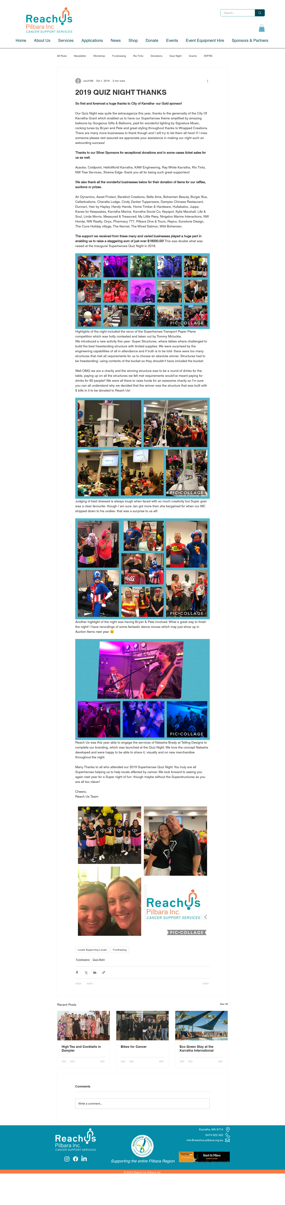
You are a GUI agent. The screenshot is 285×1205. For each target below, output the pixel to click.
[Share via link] (103, 972)
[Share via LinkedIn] (95, 972)
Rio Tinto (138, 55)
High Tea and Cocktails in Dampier (81, 1048)
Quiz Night (176, 55)
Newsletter (80, 55)
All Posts (62, 55)
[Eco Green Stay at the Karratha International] (201, 1025)
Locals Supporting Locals (92, 949)
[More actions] (207, 81)
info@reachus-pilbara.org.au (204, 1140)
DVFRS (208, 55)
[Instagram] (67, 1159)
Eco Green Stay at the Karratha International (197, 1048)
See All (224, 1003)
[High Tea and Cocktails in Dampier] (83, 1025)
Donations (156, 55)
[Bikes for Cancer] (142, 1025)
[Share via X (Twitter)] (86, 972)
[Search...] (235, 12)
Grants (193, 55)
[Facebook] (75, 1159)
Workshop (99, 55)
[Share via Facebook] (77, 972)
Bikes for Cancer (134, 1047)
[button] (262, 28)
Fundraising (119, 55)
